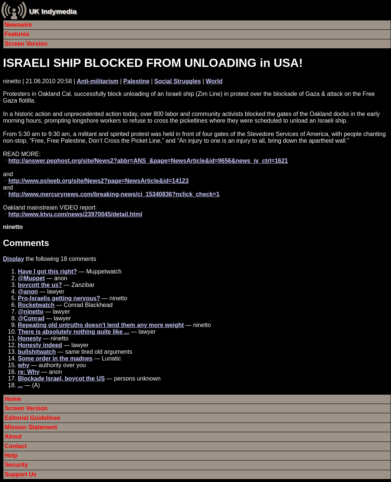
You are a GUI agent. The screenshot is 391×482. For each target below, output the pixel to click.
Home (12, 399)
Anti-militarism (98, 81)
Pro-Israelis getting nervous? (59, 298)
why (23, 365)
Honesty (29, 338)
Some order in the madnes (55, 358)
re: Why (29, 372)
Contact (15, 446)
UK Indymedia (53, 11)
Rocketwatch (36, 305)
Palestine (136, 81)
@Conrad (31, 318)
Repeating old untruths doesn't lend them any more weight (101, 325)
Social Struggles (177, 81)
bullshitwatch (37, 352)
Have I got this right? (47, 271)
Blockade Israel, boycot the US (61, 378)
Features (16, 34)
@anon (28, 291)
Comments (26, 243)
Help (10, 455)
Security (16, 465)
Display (13, 259)
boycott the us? (40, 285)
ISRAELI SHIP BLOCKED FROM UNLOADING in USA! (153, 62)
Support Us (20, 474)
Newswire (18, 25)
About (13, 436)
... (20, 385)
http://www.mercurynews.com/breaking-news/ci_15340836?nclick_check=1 (113, 194)
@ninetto (30, 311)
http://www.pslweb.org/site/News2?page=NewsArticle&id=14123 (98, 181)
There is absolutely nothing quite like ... (73, 332)
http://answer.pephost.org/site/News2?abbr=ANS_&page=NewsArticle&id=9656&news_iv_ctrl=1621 (148, 161)
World (214, 81)
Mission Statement (30, 427)
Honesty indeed (40, 345)
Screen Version (26, 44)
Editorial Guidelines (32, 418)
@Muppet (31, 278)
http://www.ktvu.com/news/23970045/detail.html (75, 214)
